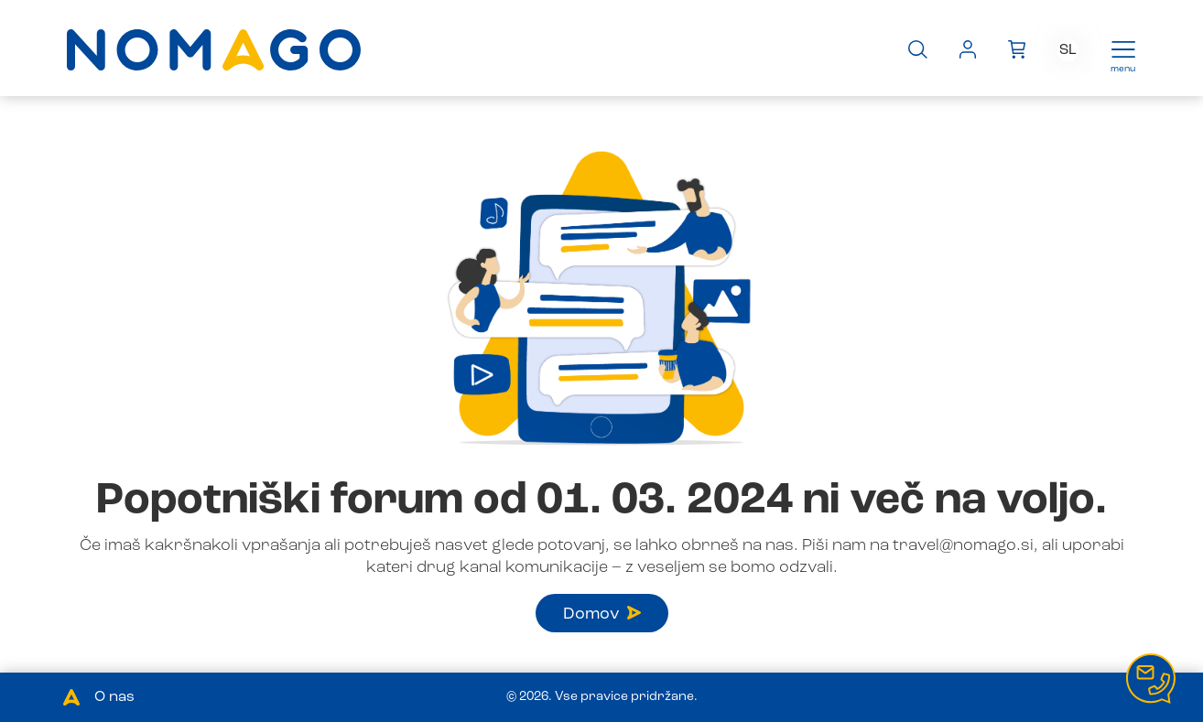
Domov (602, 614)
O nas (114, 697)
